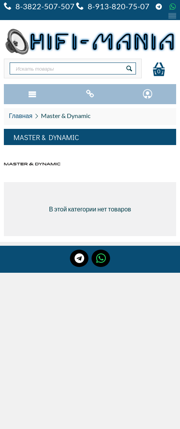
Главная (20, 115)
